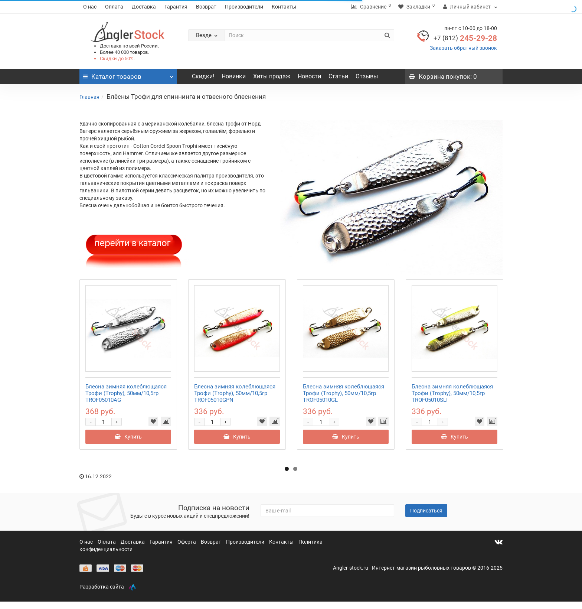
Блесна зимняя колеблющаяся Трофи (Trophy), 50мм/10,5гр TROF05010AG (126, 393)
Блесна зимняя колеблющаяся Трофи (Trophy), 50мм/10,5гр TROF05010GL (343, 393)
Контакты (284, 7)
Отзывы (367, 76)
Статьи (338, 76)
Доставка (144, 7)
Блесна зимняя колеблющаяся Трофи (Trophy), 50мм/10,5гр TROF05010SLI (452, 393)
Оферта (187, 542)
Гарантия (175, 7)
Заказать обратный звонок (463, 48)
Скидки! (203, 76)
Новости (309, 76)
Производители (244, 7)
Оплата (114, 7)
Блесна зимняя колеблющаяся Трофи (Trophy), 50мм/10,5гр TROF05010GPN (234, 393)
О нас (90, 7)
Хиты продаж (271, 76)
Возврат (206, 7)
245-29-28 (465, 38)
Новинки (234, 76)
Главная (89, 97)
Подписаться (426, 511)
